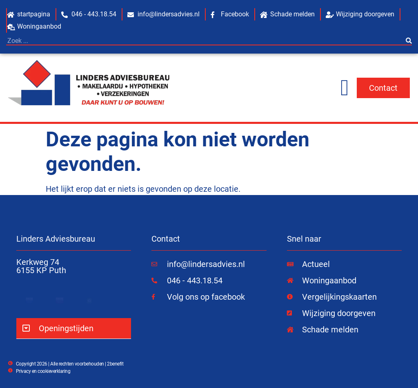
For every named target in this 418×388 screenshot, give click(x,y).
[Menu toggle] (344, 87)
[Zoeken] (409, 41)
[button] (73, 328)
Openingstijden (66, 328)
